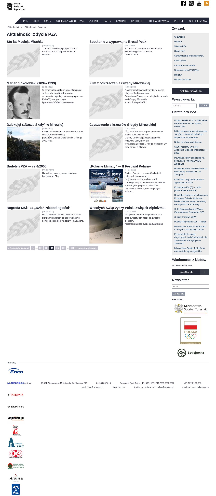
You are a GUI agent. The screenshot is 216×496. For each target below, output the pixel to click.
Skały (47, 21)
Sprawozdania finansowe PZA (189, 55)
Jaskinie (94, 21)
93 (46, 248)
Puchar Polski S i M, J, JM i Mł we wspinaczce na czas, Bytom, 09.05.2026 (190, 123)
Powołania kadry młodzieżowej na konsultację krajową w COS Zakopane (190, 171)
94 (52, 248)
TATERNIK (179, 21)
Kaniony (121, 21)
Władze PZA (180, 46)
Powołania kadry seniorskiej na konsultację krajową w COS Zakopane (189, 161)
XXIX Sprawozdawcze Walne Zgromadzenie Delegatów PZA (189, 210)
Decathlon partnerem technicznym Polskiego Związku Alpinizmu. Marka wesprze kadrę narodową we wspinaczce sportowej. (191, 200)
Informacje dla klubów (185, 65)
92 (40, 248)
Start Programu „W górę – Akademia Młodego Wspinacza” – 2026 (190, 150)
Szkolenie (137, 21)
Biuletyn (178, 75)
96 (63, 248)
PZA (25, 21)
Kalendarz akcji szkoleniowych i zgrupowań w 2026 (189, 181)
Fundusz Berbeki (182, 79)
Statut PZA (179, 51)
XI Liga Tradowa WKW (185, 217)
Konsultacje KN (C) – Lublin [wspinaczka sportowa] (187, 189)
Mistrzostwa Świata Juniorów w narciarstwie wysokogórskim (189, 249)
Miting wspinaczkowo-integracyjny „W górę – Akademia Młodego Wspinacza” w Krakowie (190, 134)
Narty (107, 21)
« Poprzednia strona (18, 248)
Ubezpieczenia (198, 21)
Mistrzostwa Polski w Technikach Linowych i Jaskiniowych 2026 (190, 228)
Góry (36, 21)
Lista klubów (180, 60)
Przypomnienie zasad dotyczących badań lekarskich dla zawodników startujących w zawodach (190, 239)
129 (72, 248)
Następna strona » (87, 248)
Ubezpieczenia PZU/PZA (186, 70)
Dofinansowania (158, 21)
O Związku (179, 37)
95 (57, 248)
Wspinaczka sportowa (70, 21)
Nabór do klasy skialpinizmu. (188, 142)
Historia (178, 41)
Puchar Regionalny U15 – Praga (190, 221)
